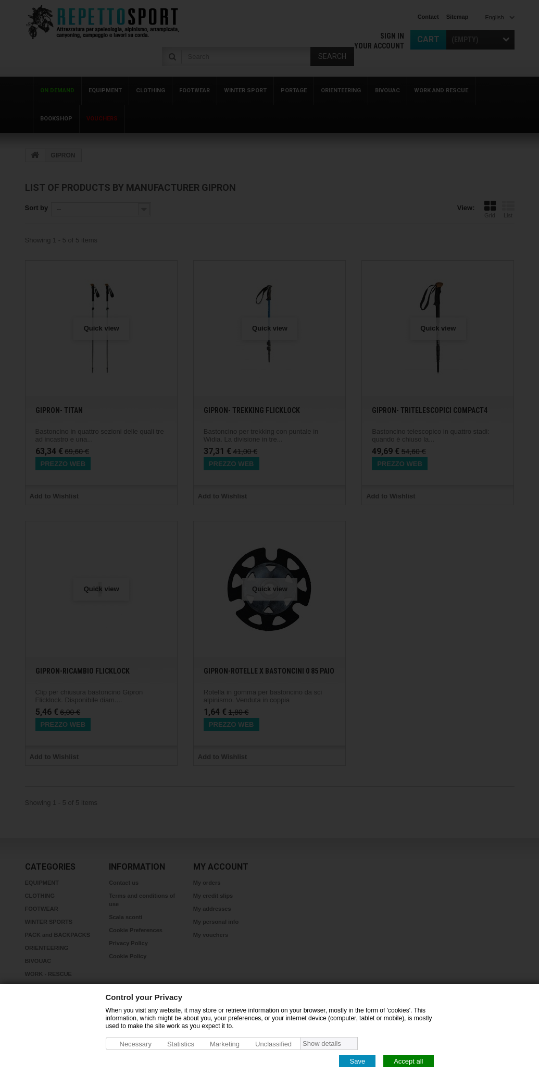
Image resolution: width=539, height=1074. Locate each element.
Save (357, 1061)
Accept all (408, 1061)
